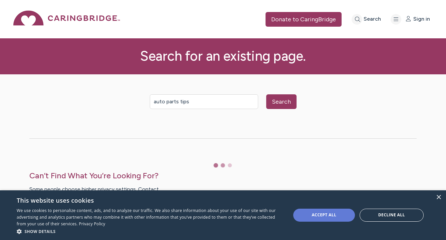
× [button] (438, 197)
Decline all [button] (391, 215)
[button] (150, 231)
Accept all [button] (324, 215)
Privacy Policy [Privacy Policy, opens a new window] (92, 224)
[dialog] (223, 215)
